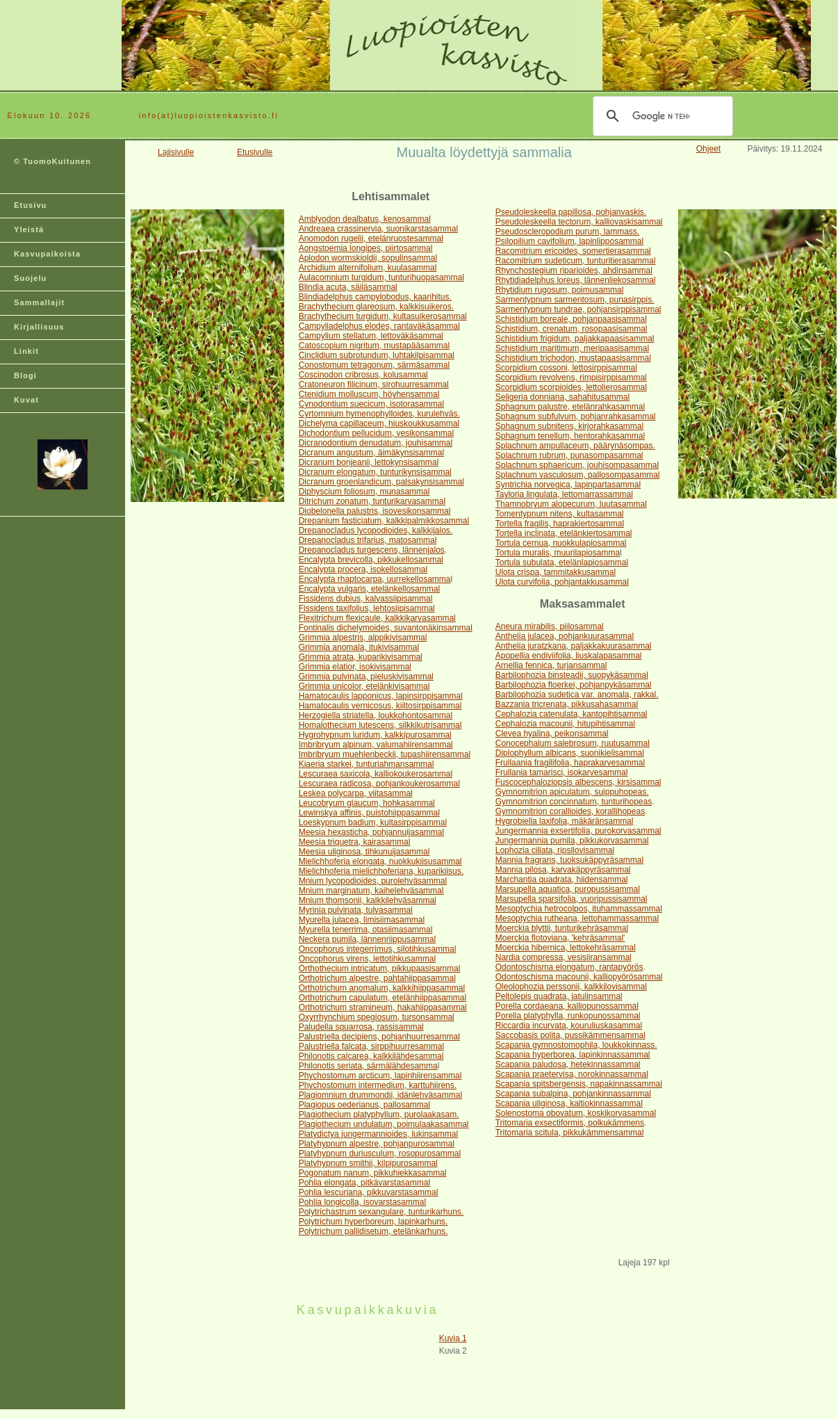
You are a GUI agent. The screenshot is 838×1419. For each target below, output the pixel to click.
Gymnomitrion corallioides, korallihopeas (570, 811)
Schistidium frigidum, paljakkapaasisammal (575, 338)
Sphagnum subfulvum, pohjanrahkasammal (575, 416)
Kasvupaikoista (47, 254)
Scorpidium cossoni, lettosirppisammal (566, 368)
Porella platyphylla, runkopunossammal (568, 1016)
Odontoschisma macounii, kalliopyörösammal (579, 977)
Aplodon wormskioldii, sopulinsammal (368, 258)
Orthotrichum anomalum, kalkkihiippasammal (382, 988)
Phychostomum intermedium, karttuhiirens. (378, 1085)
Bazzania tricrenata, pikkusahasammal (566, 704)
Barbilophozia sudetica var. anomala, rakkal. (577, 694)
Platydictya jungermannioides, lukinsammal (378, 1134)
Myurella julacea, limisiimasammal (362, 920)
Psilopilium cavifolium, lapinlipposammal (569, 241)
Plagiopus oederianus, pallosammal (364, 1105)
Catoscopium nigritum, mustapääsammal (374, 345)
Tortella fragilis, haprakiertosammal (559, 523)
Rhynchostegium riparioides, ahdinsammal (573, 270)
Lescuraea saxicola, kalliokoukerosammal (375, 774)
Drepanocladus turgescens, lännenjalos (372, 550)
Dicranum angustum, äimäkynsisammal (371, 452)
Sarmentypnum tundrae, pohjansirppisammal (578, 309)
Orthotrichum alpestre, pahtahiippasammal (377, 978)
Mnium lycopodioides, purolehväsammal (373, 881)
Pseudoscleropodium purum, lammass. (567, 231)
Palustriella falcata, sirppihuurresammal (371, 1046)
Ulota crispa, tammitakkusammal (555, 572)
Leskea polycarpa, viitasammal (356, 793)
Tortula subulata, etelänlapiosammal (561, 562)
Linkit (26, 351)
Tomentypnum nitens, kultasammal (559, 514)
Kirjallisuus (39, 327)
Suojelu (30, 278)
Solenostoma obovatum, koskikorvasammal (575, 1113)
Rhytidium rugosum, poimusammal (559, 290)
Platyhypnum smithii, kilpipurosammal (368, 1163)
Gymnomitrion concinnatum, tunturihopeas (573, 801)
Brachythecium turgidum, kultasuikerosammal (383, 316)
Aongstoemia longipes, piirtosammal (366, 248)
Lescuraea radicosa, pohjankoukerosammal (379, 783)
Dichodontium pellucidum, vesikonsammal (376, 433)
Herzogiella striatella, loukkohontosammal (375, 715)
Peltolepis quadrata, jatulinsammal (559, 996)
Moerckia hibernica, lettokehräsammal (565, 947)
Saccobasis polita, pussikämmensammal (570, 1035)
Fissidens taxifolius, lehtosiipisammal (367, 608)
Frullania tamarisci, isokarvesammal (561, 772)
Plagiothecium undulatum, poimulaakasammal (384, 1124)
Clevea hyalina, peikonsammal (552, 733)
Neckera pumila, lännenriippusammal (367, 939)
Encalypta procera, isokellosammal (363, 569)
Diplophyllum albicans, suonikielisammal (569, 753)
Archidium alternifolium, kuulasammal (368, 268)
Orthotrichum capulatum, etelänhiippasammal (382, 998)
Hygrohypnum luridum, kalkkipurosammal (375, 735)
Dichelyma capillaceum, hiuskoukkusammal (379, 423)
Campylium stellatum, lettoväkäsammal (371, 336)
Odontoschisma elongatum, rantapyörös (569, 967)
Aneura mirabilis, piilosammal (549, 626)
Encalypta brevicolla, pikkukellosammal (371, 560)
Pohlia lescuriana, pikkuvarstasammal (368, 1192)
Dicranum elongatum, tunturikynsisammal (375, 472)
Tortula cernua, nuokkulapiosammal (561, 543)
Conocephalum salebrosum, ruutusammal (572, 743)
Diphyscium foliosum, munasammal (364, 491)
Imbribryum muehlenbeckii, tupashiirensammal (384, 754)
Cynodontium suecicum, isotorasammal (371, 404)
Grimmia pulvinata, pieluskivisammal (366, 676)
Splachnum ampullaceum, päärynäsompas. (575, 446)
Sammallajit (39, 302)
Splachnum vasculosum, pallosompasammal (577, 475)
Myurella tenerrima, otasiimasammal (366, 929)
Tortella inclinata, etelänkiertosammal (563, 533)
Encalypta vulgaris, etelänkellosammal (369, 589)
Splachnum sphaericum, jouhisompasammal (577, 465)
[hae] (660, 116)
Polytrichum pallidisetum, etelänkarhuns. (373, 1231)
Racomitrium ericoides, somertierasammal (573, 251)
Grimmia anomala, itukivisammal (359, 647)
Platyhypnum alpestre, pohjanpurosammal (376, 1144)
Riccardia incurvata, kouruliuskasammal (568, 1025)
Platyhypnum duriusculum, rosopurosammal (380, 1153)
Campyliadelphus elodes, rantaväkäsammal (379, 326)
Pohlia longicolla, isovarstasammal (362, 1202)
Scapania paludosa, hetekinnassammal (568, 1064)
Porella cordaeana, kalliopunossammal (567, 1006)
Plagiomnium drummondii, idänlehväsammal (380, 1095)
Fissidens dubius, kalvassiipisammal (366, 598)
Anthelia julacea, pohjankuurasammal (564, 636)
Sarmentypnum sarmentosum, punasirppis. (575, 300)
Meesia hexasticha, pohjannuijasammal (371, 832)
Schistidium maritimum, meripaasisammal (572, 348)
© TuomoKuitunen (52, 161)
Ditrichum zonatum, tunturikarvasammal (372, 501)
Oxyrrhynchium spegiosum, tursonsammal (376, 1017)
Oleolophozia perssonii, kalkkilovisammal (571, 986)
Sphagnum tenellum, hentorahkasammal (570, 436)
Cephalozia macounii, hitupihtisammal (565, 724)
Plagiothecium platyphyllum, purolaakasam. (379, 1114)
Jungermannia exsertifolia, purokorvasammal (578, 831)
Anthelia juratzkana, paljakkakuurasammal (573, 646)
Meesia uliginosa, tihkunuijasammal (364, 852)
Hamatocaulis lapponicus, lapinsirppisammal (381, 696)
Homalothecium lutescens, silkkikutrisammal (380, 725)
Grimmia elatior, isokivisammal (355, 667)
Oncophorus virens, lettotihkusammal (367, 959)
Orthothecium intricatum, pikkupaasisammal (380, 968)
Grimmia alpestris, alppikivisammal (363, 637)
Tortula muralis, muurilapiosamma (557, 553)
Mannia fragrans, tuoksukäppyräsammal (569, 860)
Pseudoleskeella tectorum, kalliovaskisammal (579, 222)
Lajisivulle (176, 152)
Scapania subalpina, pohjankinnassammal (573, 1093)
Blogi (25, 375)
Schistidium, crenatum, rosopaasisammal (571, 329)
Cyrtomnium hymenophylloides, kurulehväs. (379, 414)
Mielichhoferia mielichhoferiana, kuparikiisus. (381, 871)
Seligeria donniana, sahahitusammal (562, 397)
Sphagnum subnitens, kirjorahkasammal (569, 426)
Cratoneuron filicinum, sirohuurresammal (374, 384)
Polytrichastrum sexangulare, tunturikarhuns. (381, 1212)
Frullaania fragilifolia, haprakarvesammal (570, 763)
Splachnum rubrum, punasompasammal (569, 455)
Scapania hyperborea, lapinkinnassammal (572, 1055)
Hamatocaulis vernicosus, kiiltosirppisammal (380, 706)
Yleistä (29, 229)
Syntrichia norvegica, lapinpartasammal (568, 484)
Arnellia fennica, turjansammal (551, 665)
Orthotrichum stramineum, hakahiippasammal (383, 1007)
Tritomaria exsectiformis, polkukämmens (569, 1123)
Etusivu (30, 205)
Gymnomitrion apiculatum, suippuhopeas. (572, 792)
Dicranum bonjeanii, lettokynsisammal (368, 462)
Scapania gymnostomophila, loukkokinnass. (576, 1045)
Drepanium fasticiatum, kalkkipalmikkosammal (384, 521)
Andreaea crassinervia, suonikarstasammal (378, 229)
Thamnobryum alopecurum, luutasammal (571, 504)
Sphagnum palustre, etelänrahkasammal (570, 407)
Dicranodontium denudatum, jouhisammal (375, 443)
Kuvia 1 (453, 1338)
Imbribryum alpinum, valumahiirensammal (376, 744)
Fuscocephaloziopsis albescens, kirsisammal (578, 782)
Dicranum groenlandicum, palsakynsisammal (381, 482)
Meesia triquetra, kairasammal (355, 842)
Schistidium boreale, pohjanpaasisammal (571, 319)
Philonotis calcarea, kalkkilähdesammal (371, 1056)
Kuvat (26, 400)
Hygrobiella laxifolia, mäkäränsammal (564, 821)
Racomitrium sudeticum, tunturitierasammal (575, 261)
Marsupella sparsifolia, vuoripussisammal (571, 899)
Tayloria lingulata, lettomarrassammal (564, 494)
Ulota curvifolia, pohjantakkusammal (562, 582)
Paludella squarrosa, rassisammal (361, 1027)
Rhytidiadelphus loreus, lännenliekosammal (575, 280)
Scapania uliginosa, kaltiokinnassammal (569, 1103)
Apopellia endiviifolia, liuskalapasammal (568, 655)
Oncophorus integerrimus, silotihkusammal (378, 949)
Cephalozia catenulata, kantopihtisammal (571, 714)
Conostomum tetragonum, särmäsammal (374, 365)
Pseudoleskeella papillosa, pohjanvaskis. (570, 212)
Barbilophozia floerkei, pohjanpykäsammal (573, 685)
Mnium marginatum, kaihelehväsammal (371, 890)
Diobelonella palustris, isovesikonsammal (375, 511)
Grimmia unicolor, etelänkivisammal (364, 686)
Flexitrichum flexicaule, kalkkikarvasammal (377, 618)
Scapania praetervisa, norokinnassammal (571, 1074)
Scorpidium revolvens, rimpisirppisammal (571, 377)
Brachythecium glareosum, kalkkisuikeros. (376, 306)
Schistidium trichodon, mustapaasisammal (573, 358)
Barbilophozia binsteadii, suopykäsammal (571, 675)
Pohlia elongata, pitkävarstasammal (364, 1182)
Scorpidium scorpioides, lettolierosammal (571, 387)
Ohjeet (708, 149)
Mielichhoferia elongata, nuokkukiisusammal (380, 861)
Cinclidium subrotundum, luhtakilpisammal (376, 355)
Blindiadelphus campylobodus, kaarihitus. (375, 297)
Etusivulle (254, 152)
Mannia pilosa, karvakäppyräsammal (563, 870)
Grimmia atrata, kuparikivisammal (360, 657)
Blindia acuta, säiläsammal (348, 287)
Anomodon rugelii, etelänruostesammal (371, 238)
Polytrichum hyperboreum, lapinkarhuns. (373, 1221)
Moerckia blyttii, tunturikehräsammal (561, 928)
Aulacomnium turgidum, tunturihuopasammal (381, 277)
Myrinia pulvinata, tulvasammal (356, 910)
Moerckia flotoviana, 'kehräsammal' (560, 938)
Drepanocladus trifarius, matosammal (368, 540)
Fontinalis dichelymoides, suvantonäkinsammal (386, 628)
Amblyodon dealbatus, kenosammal (365, 219)
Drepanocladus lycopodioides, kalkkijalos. (375, 530)
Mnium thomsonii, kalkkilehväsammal (367, 900)
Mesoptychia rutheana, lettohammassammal (577, 918)
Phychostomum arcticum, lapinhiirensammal (380, 1075)
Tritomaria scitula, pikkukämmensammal (569, 1132)
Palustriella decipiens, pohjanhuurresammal (379, 1036)
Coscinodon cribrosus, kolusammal (363, 375)
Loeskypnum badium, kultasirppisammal (373, 822)
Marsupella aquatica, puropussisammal (567, 889)
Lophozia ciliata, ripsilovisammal (554, 850)
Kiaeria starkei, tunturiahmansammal (366, 764)
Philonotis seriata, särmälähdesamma (368, 1066)
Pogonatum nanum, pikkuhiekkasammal (373, 1173)
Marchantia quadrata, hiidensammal (561, 879)
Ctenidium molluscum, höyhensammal (369, 394)
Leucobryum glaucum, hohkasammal (367, 803)
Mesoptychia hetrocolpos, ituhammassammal (578, 909)
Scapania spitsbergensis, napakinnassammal (578, 1084)
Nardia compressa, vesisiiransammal (563, 957)
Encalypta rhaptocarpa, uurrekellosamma (375, 579)
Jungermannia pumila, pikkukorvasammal (572, 840)
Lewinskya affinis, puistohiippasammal (369, 813)
